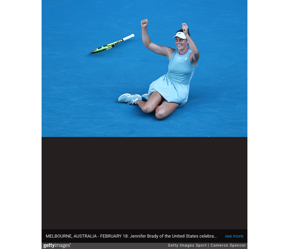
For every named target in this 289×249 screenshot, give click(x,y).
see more (234, 236)
